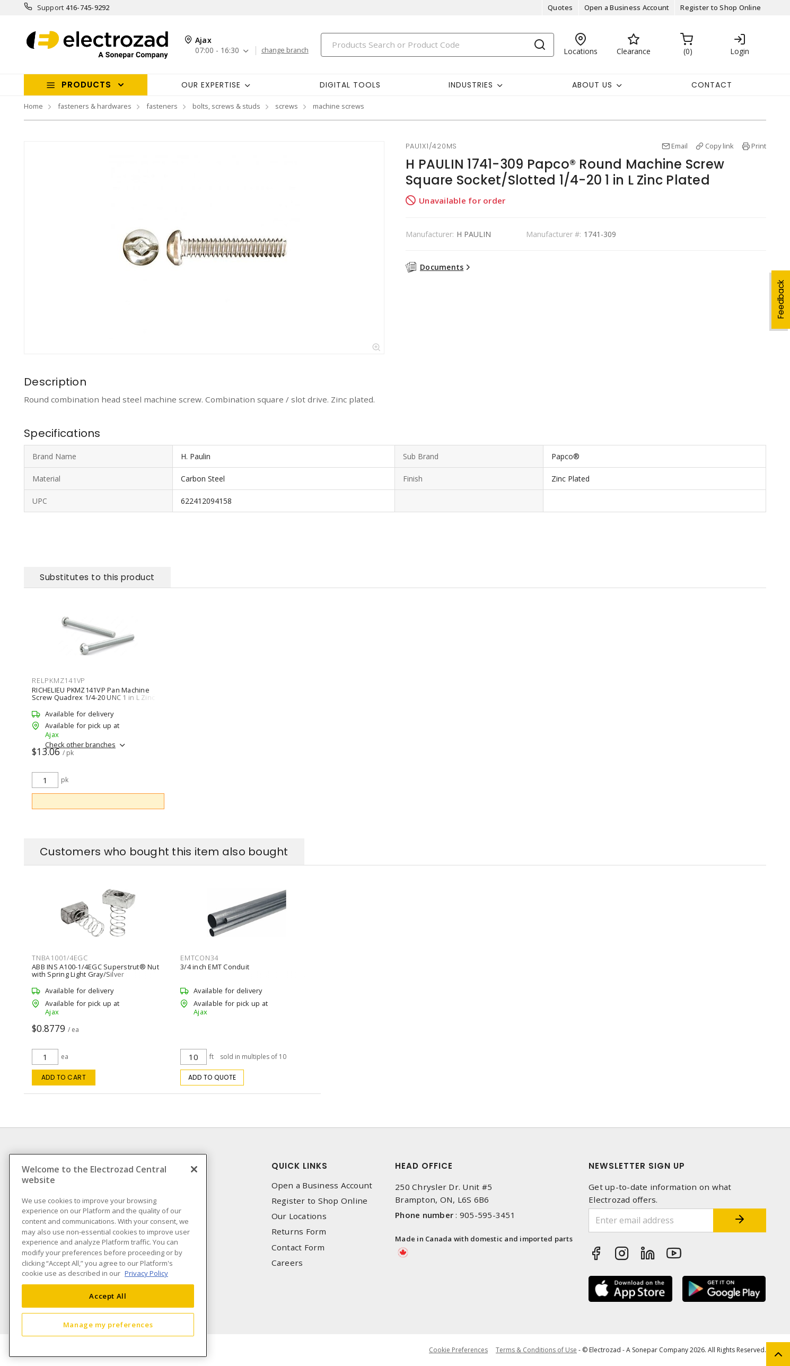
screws (286, 106)
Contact (711, 85)
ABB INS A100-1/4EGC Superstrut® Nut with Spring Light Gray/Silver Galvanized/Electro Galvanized (95, 974)
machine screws (338, 106)
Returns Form (299, 1232)
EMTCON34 (199, 957)
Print (758, 146)
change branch (285, 50)
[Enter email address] (651, 1220)
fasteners (162, 106)
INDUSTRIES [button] (471, 85)
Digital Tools (350, 85)
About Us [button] (592, 85)
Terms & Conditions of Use (536, 1349)
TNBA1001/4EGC (60, 957)
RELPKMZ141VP (58, 680)
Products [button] (86, 84)
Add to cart (63, 1077)
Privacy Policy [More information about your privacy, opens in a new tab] (146, 1273)
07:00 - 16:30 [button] (217, 50)
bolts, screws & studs (226, 106)
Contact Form (298, 1247)
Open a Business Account (627, 7)
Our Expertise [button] (211, 85)
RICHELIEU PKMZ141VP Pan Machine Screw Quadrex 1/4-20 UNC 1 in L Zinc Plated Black (93, 697)
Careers (287, 1263)
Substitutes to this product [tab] (97, 577)
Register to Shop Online (720, 7)
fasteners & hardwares (94, 106)
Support (50, 7)
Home (33, 106)
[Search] (437, 45)
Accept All (108, 1296)
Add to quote (212, 1077)
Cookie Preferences (458, 1350)
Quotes (560, 7)
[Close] (194, 1169)
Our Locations (299, 1216)
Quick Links (299, 1165)
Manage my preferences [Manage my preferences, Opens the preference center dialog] (108, 1324)
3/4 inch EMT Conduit (214, 966)
